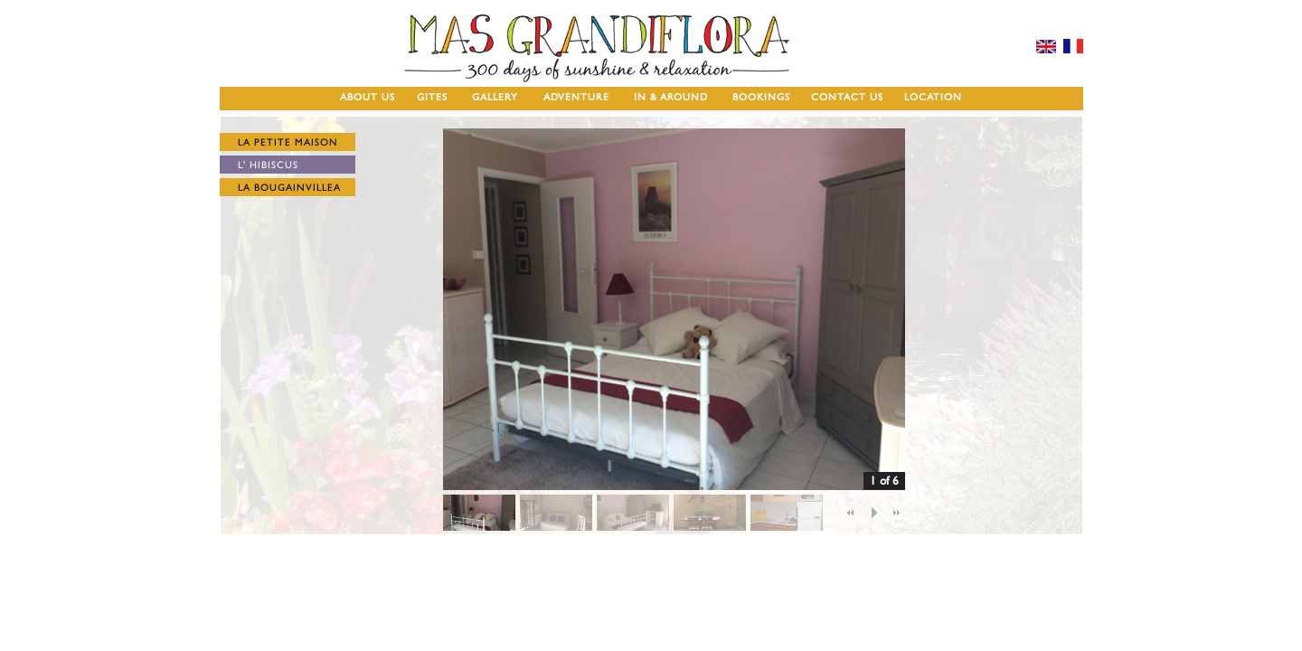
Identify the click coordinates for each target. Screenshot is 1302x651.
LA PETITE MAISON (288, 142)
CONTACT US (847, 97)
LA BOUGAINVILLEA (289, 187)
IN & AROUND (671, 97)
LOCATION (933, 97)
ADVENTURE (576, 97)
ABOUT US (367, 97)
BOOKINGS (761, 97)
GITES (432, 97)
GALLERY (495, 97)
